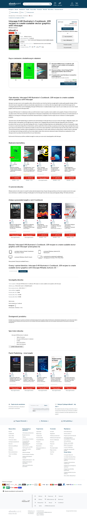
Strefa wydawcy (67, 433)
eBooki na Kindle (26, 452)
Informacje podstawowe (28, 432)
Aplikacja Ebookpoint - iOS (28, 459)
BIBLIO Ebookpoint (68, 445)
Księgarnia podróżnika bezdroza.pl (69, 469)
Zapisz (45, 405)
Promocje (39, 9)
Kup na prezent (68, 36)
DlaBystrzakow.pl (50, 499)
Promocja (11, 33)
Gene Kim (67, 77)
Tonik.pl (75, 510)
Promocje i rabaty (12, 439)
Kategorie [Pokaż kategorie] (11, 9)
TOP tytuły (11, 437)
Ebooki (16, 9)
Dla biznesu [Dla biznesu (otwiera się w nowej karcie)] (44, 421)
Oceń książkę (39, 443)
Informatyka (11, 307)
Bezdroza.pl (60, 499)
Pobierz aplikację (14, 12)
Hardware (17, 307)
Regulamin (52, 433)
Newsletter (39, 445)
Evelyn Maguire (26, 228)
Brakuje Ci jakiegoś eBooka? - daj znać (65, 405)
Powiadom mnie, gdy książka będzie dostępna (43, 178)
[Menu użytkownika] (72, 4)
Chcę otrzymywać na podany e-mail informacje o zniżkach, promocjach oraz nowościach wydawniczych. (42, 409)
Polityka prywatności (54, 435)
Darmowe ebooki (59, 9)
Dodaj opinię (23, 271)
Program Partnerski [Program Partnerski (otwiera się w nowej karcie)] (21, 421)
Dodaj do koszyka (67, 28)
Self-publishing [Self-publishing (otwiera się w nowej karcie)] (67, 421)
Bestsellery (51, 9)
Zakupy (24, 437)
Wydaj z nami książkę (68, 443)
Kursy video (33, 9)
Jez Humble (62, 77)
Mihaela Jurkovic (28, 36)
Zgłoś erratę (11, 301)
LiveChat (52, 452)
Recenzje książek (54, 447)
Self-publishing (67, 441)
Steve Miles (53, 171)
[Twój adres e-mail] (36, 405)
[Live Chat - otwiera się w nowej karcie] (60, 4)
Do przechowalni (67, 47)
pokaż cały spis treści (17, 346)
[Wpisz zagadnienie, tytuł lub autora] (35, 4)
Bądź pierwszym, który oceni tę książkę (42, 43)
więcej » (34, 410)
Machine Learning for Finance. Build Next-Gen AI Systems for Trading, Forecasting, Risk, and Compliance (56, 380)
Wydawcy (11, 450)
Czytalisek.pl (60, 502)
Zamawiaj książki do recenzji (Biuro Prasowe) (69, 438)
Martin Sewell (26, 381)
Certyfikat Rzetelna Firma (69, 456)
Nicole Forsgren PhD (56, 77)
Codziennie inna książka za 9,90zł (16, 17)
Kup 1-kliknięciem (68, 40)
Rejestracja (38, 433)
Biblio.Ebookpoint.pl (50, 505)
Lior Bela (58, 228)
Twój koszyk (39, 435)
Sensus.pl (61, 496)
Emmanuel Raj (12, 381)
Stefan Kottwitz (68, 171)
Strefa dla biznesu (68, 431)
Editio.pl (40, 499)
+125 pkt (19, 33)
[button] (76, 154)
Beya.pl (50, 502)
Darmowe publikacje (13, 445)
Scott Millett (39, 171)
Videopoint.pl (40, 502)
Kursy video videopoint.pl (69, 475)
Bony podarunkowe (13, 452)
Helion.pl (40, 496)
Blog (10, 456)
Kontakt (52, 431)
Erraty (51, 445)
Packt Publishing (31, 40)
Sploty (40, 505)
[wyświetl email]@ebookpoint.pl (45, 512)
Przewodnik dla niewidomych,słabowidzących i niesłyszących (26, 443)
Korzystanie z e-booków (27, 439)
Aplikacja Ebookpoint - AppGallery (27, 462)
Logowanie (38, 431)
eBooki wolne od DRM (27, 447)
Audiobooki (22, 9)
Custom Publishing (68, 447)
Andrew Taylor (53, 228)
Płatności (52, 443)
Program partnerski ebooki (70, 435)
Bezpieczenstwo (26, 435)
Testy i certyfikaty (13, 454)
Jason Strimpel (12, 228)
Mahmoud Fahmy (61, 381)
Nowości (45, 9)
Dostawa (52, 441)
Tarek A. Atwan (67, 228)
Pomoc (26, 261)
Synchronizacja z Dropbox (28, 454)
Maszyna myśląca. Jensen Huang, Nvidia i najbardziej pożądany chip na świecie (62, 70)
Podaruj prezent (30, 12)
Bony (22, 12)
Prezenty (38, 441)
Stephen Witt (54, 72)
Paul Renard (39, 228)
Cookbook (31, 38)
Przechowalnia (39, 437)
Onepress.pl (50, 496)
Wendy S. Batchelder (41, 381)
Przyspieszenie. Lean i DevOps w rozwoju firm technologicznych (29, 169)
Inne (21, 307)
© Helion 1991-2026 (13, 513)
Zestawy (11, 447)
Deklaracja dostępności (55, 437)
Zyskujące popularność (14, 441)
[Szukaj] (50, 4)
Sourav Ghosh (32, 381)
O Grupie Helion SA (68, 454)
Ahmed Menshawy (54, 381)
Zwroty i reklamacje (54, 439)
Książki (27, 9)
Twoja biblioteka (40, 439)
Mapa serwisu (53, 450)
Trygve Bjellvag (67, 381)
